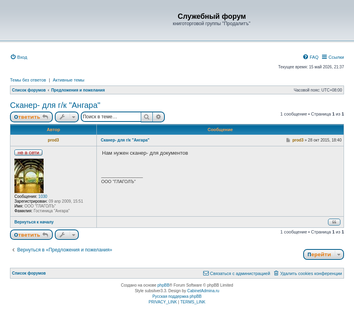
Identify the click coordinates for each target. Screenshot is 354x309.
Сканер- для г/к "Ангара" (55, 105)
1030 (42, 196)
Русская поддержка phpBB (177, 296)
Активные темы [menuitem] (68, 80)
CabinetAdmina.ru (203, 291)
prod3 (53, 140)
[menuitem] (18, 57)
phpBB (164, 285)
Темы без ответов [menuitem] (28, 80)
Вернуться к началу (34, 222)
